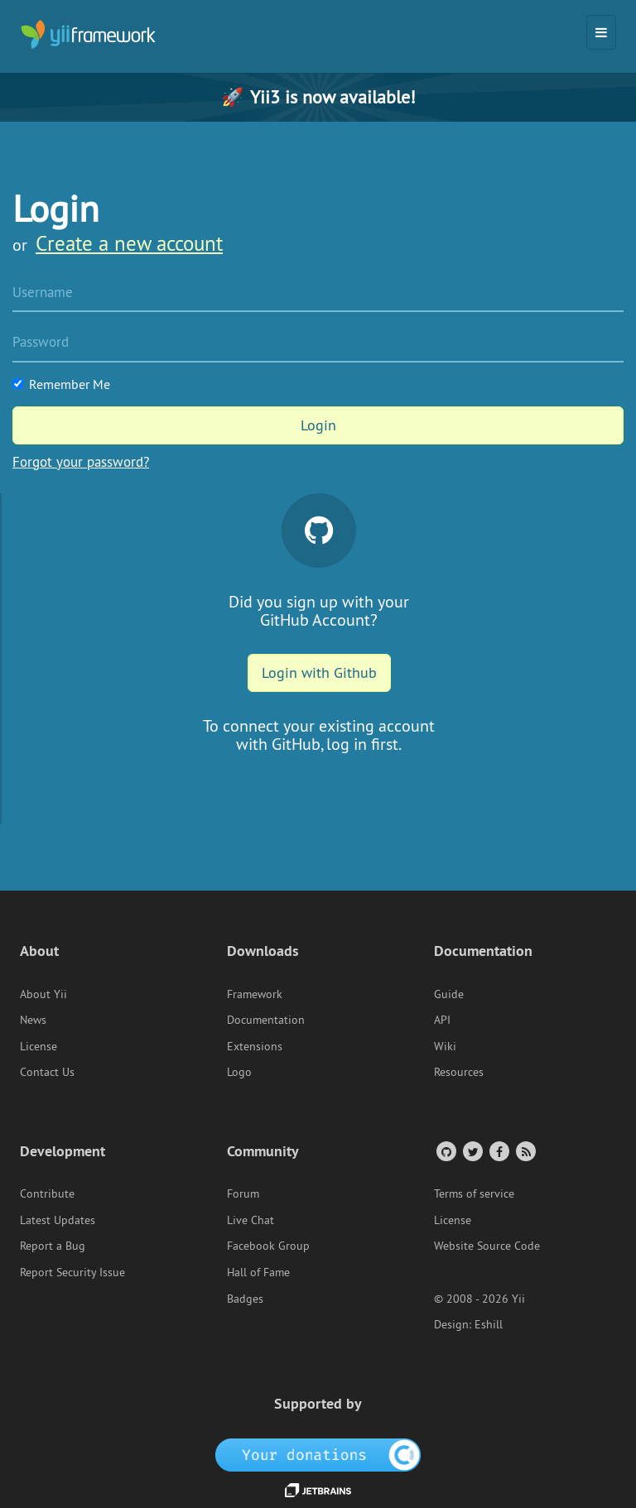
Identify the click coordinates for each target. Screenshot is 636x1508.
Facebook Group (268, 1245)
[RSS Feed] (524, 1150)
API (442, 1019)
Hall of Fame (258, 1272)
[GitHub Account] (445, 1150)
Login (318, 425)
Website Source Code (487, 1245)
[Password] (318, 343)
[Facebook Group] (498, 1150)
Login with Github (319, 672)
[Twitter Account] (471, 1150)
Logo (239, 1071)
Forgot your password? (80, 462)
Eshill (489, 1324)
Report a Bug (52, 1245)
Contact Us (47, 1071)
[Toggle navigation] (601, 32)
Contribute (47, 1193)
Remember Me (61, 384)
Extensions (254, 1046)
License (38, 1046)
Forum (243, 1193)
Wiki (445, 1046)
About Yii (43, 994)
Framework (254, 994)
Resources (459, 1071)
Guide (449, 994)
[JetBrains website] (318, 1489)
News (33, 1019)
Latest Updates (57, 1220)
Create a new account (129, 243)
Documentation (266, 1019)
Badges (245, 1298)
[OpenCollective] (318, 1453)
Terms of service (474, 1193)
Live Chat (250, 1220)
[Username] (318, 294)
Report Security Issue (72, 1272)
